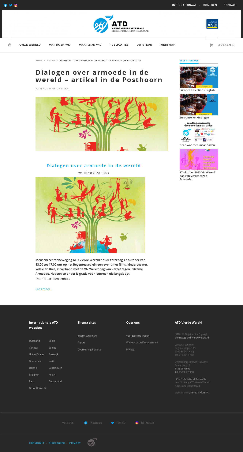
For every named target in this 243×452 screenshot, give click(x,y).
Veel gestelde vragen (137, 335)
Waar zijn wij (90, 44)
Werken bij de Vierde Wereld (142, 342)
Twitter (121, 423)
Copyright (36, 443)
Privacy (130, 349)
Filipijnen (34, 374)
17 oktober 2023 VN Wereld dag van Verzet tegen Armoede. (197, 176)
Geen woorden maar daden (197, 145)
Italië (51, 361)
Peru (31, 381)
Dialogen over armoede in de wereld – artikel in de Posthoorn (99, 76)
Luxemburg (55, 367)
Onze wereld (30, 44)
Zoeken (224, 45)
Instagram (147, 423)
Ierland (33, 367)
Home (39, 60)
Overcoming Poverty (89, 349)
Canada (33, 347)
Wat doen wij (60, 44)
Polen (52, 374)
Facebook (96, 423)
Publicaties (119, 44)
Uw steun (144, 44)
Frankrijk (53, 354)
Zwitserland (55, 381)
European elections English (197, 90)
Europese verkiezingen (194, 117)
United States (36, 354)
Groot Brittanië (37, 388)
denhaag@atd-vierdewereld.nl (192, 337)
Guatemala (35, 361)
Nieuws (51, 60)
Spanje (52, 347)
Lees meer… (44, 289)
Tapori (81, 342)
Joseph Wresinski (87, 335)
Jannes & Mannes (199, 392)
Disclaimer (57, 443)
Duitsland (34, 340)
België (52, 340)
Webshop (167, 44)
